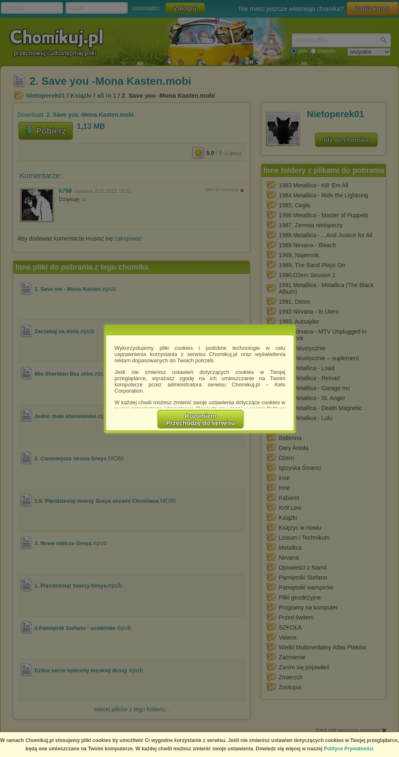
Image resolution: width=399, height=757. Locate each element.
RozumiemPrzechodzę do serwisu (200, 419)
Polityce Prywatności (349, 749)
